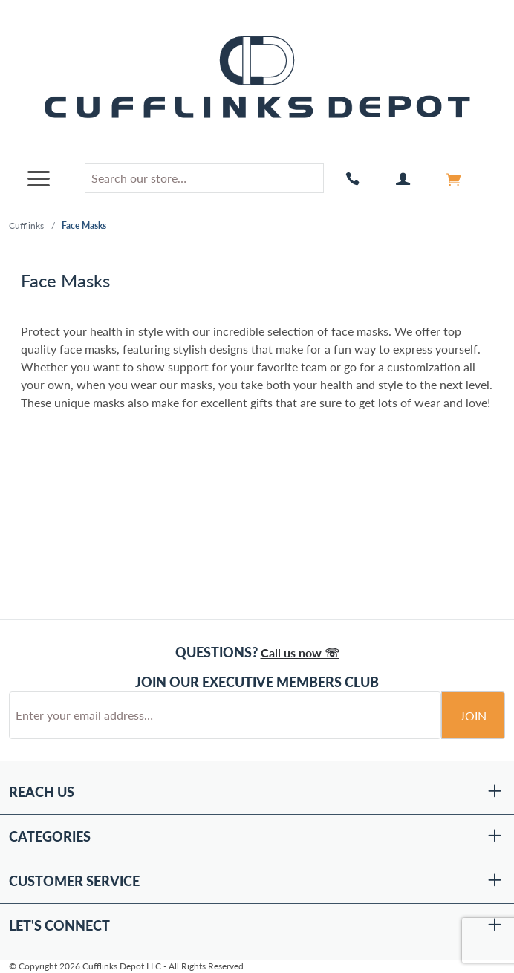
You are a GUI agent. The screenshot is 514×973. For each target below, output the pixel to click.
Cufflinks (26, 225)
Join (473, 716)
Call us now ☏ (300, 652)
